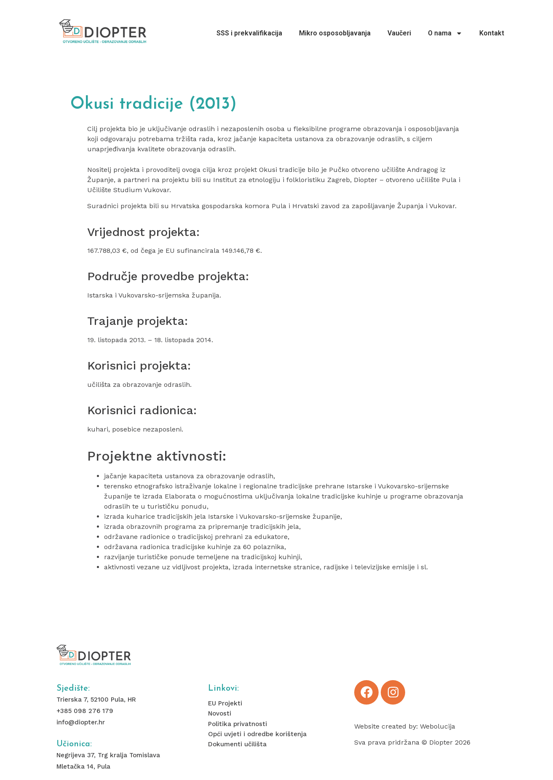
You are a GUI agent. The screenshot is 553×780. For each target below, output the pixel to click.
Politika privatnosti (237, 724)
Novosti (219, 713)
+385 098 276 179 (84, 711)
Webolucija (437, 726)
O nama (445, 33)
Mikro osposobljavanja (335, 33)
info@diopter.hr (80, 722)
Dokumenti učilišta (237, 744)
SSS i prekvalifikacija (249, 33)
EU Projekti (225, 703)
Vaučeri (399, 33)
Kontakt (491, 33)
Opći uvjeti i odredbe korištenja (257, 734)
